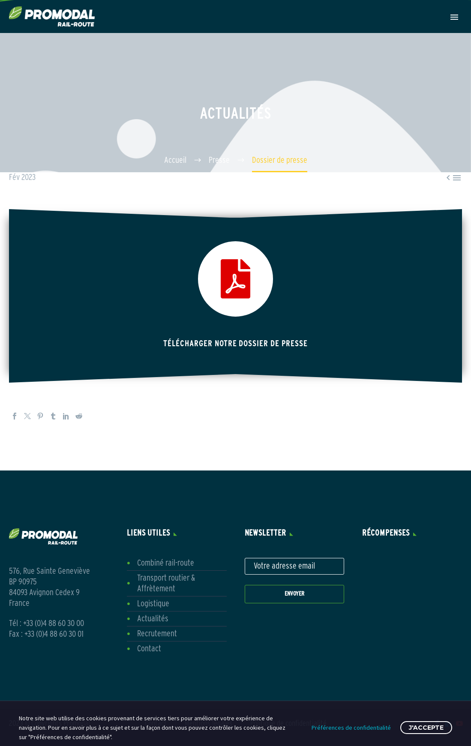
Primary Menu (454, 17)
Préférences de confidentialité (351, 727)
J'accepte (426, 727)
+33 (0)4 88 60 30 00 (53, 623)
